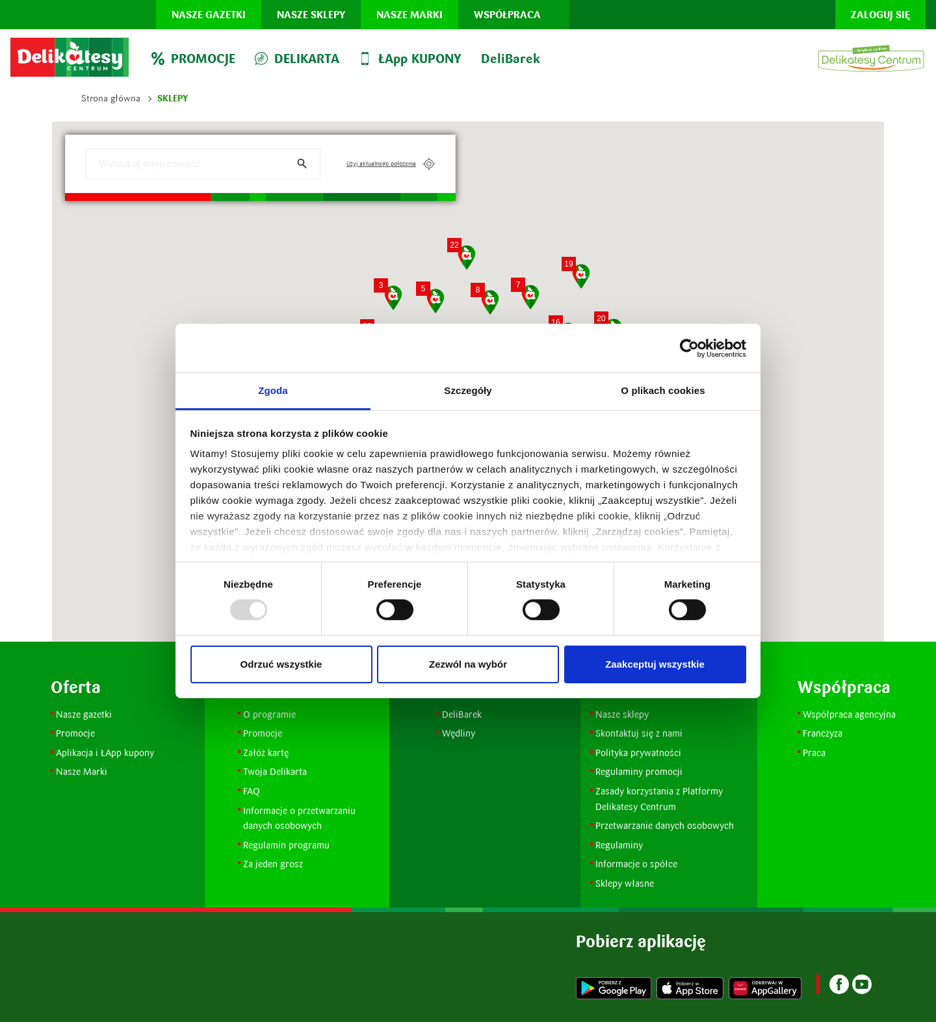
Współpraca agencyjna (849, 714)
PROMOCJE (193, 58)
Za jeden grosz (273, 864)
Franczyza (822, 733)
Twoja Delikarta (275, 771)
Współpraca (507, 14)
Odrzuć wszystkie (281, 664)
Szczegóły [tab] (467, 390)
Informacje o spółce (636, 864)
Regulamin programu (286, 845)
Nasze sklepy (311, 14)
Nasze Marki (81, 771)
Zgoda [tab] (273, 390)
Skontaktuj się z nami (638, 733)
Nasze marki (409, 14)
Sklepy (172, 98)
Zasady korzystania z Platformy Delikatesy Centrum (660, 799)
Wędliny (458, 733)
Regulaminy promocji (638, 771)
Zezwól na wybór (468, 664)
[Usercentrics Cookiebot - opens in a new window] (689, 348)
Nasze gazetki (209, 14)
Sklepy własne (624, 883)
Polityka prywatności (638, 752)
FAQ (251, 791)
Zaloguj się (880, 14)
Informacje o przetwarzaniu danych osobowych (299, 818)
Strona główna (110, 98)
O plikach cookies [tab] (663, 390)
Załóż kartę (266, 752)
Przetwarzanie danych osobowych (664, 825)
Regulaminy (619, 845)
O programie (269, 714)
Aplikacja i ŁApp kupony (105, 752)
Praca (814, 752)
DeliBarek (510, 58)
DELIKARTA (297, 58)
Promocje (77, 733)
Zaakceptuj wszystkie (655, 664)
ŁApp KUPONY (410, 58)
